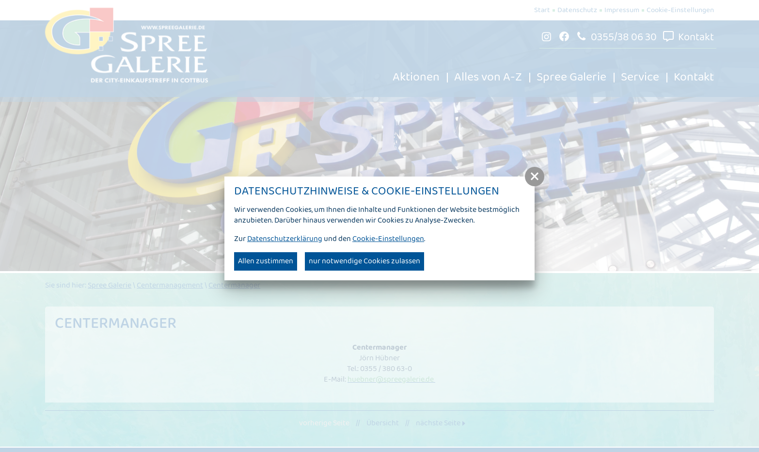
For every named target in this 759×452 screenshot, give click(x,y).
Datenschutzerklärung (284, 239)
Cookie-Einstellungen (388, 239)
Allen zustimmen (265, 261)
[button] (534, 176)
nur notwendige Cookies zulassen (364, 261)
